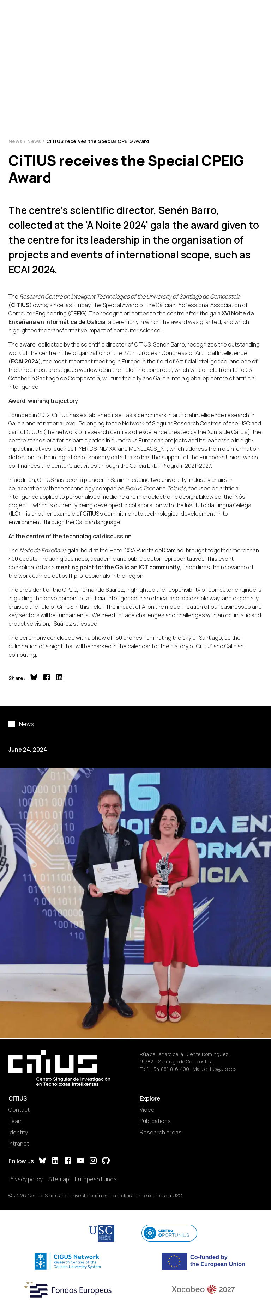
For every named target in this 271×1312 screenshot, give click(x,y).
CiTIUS (20, 305)
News (15, 141)
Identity (18, 1132)
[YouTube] (80, 1161)
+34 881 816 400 (169, 1069)
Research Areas (161, 1132)
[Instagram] (93, 1161)
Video (147, 1110)
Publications (155, 1121)
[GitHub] (106, 1161)
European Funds (96, 1179)
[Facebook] (68, 1161)
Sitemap (58, 1179)
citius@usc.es (220, 1069)
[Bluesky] (42, 1161)
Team (15, 1121)
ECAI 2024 (24, 361)
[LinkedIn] (55, 1161)
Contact (19, 1110)
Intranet (18, 1143)
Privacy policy (25, 1179)
